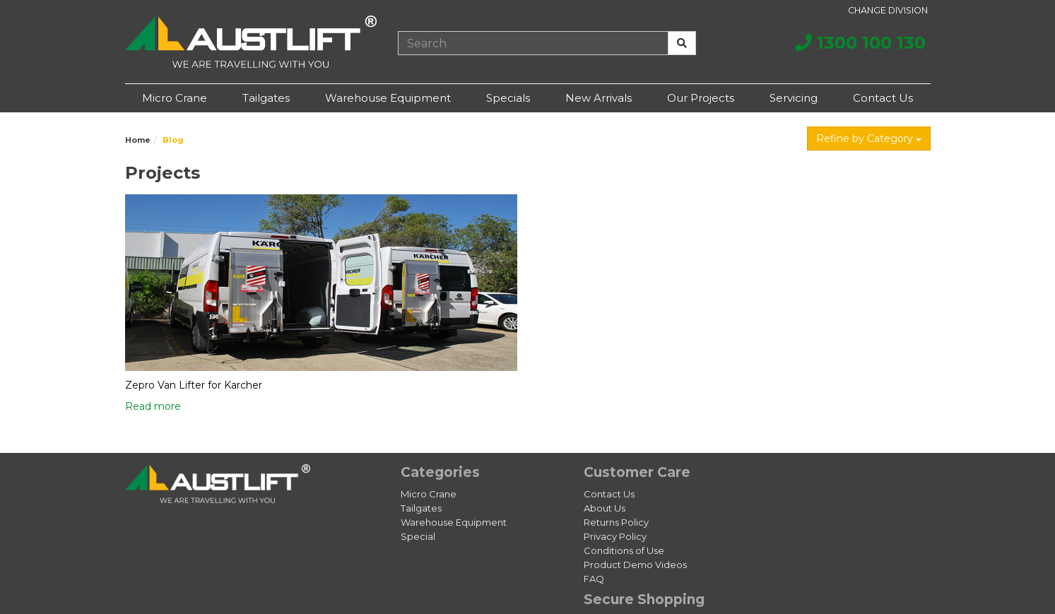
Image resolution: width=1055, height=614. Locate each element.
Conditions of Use (624, 550)
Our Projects (700, 98)
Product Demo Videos (635, 564)
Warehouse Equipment (388, 98)
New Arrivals (598, 98)
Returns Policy (616, 522)
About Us (604, 508)
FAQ (594, 578)
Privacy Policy (615, 536)
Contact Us (883, 98)
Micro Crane (174, 98)
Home (138, 140)
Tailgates (266, 98)
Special (418, 536)
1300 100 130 (860, 43)
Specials (508, 98)
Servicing (794, 98)
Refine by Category (868, 138)
